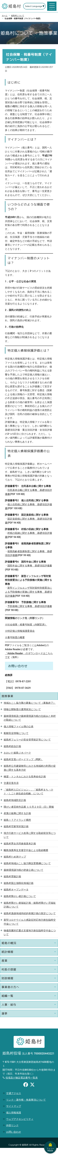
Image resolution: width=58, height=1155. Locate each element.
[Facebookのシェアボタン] (25, 1085)
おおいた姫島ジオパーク (17, 752)
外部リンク (12, 1125)
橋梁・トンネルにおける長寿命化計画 (25, 776)
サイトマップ (13, 1106)
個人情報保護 (13, 1112)
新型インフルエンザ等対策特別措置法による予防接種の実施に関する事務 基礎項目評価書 (28, 591)
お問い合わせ (13, 1131)
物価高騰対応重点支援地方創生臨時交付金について (30, 932)
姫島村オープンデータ (16, 889)
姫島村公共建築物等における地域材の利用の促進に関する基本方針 (30, 767)
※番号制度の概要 (15, 637)
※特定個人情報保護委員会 (20, 630)
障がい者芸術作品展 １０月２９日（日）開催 (29, 806)
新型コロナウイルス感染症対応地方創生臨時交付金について (30, 921)
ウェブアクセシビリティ (19, 1119)
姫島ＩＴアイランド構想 (17, 819)
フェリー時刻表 (50, 1147)
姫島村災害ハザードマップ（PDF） (23, 759)
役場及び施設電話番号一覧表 (22, 1077)
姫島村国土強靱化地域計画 (18, 883)
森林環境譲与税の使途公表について (23, 870)
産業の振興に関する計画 (17, 813)
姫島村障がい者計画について (20, 896)
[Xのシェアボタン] (32, 1085)
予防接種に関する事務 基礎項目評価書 (29, 606)
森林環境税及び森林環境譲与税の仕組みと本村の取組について (30, 718)
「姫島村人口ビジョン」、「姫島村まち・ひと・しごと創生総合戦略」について (28, 791)
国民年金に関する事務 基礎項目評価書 (29, 565)
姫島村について (17, 16)
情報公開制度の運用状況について (22, 709)
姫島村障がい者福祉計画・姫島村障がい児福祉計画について (30, 904)
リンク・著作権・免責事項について (26, 1099)
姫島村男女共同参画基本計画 (20, 843)
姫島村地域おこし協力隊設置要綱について (27, 863)
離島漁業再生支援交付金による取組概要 (26, 850)
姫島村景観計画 (12, 876)
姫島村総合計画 (12, 746)
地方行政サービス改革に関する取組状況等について (30, 835)
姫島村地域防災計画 (15, 800)
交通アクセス (13, 1093)
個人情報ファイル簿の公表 (18, 726)
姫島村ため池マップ (15, 856)
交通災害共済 (11, 783)
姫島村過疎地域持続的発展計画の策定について (30, 913)
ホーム (4, 16)
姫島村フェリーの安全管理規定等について (27, 739)
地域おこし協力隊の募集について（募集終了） (30, 702)
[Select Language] (34, 6)
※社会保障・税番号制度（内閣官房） (26, 624)
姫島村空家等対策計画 (16, 826)
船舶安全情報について (16, 733)
